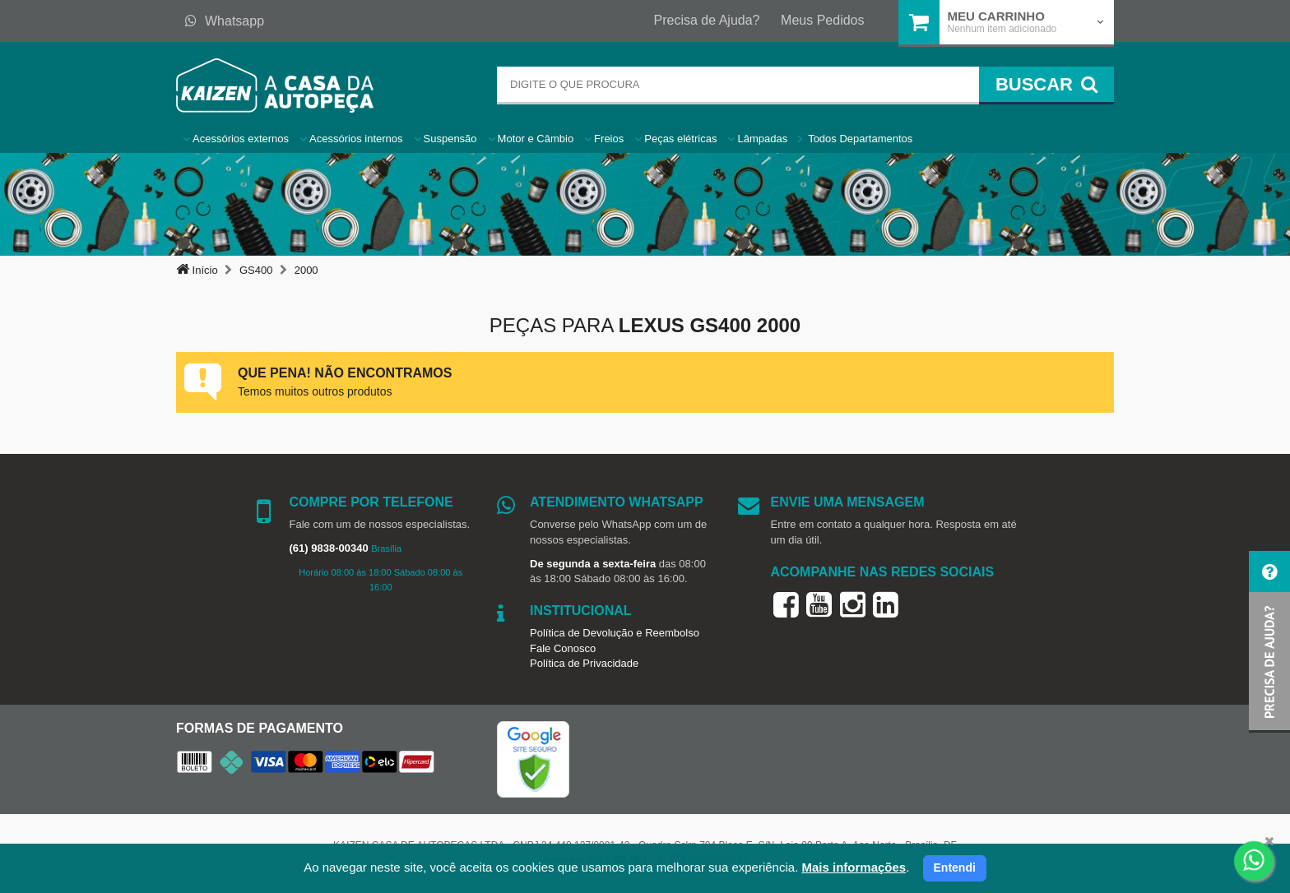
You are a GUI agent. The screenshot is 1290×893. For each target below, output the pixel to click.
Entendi (955, 867)
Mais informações (853, 867)
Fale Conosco (563, 648)
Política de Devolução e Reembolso (614, 633)
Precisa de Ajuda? (707, 20)
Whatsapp (224, 21)
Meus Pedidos (822, 20)
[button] (1269, 642)
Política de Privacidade (584, 663)
